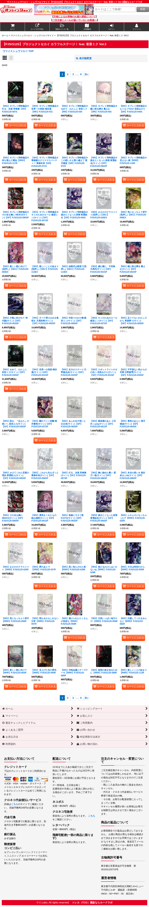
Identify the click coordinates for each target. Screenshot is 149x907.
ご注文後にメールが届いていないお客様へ (74, 20)
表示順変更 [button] (84, 58)
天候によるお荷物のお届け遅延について (74, 16)
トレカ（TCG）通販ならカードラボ (92, 902)
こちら (14, 804)
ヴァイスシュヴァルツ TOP (18, 51)
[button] (62, 27)
